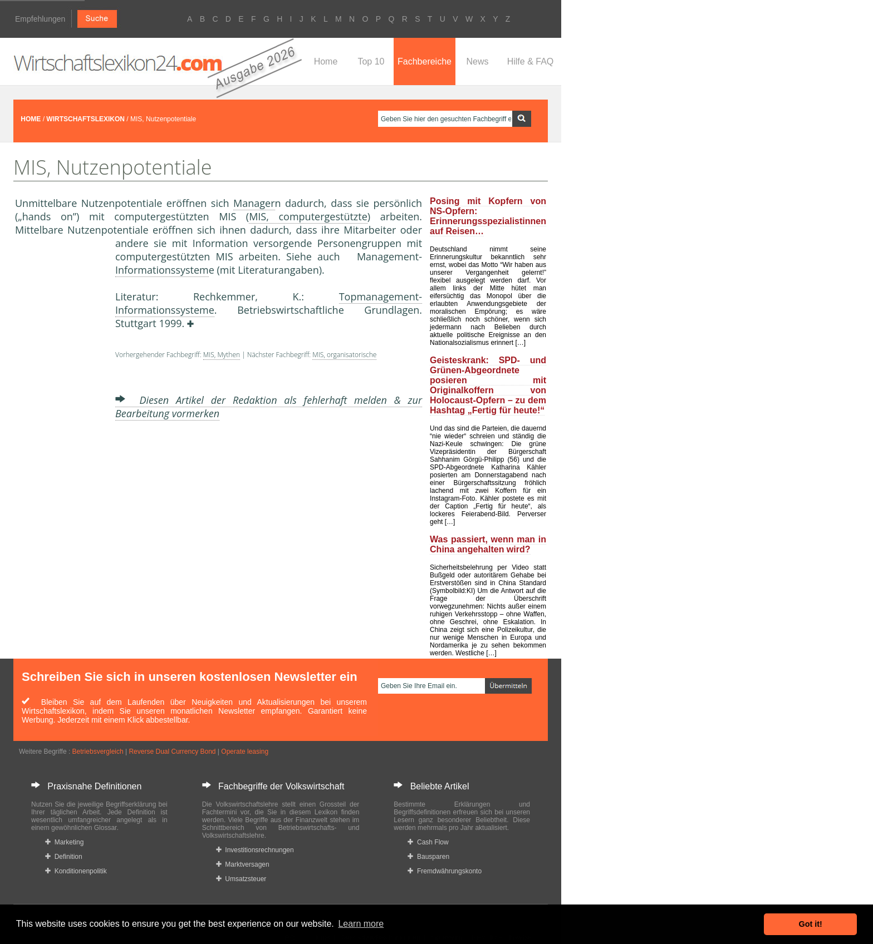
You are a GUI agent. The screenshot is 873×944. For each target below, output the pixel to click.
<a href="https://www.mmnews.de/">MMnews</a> (59, 422)
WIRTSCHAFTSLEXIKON (85, 119)
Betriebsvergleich (98, 751)
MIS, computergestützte (308, 216)
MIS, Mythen (221, 354)
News (477, 61)
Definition (63, 857)
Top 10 (370, 61)
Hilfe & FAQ (530, 61)
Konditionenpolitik (76, 871)
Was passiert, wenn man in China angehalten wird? (488, 544)
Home (326, 61)
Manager (253, 203)
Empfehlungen (40, 18)
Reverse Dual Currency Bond (172, 751)
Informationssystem (162, 269)
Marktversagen (242, 864)
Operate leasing (244, 751)
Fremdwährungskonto (445, 871)
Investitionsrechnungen (255, 850)
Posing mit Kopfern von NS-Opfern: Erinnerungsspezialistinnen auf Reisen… (488, 216)
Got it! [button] (810, 924)
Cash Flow (428, 842)
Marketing (64, 842)
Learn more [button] (361, 923)
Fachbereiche (425, 61)
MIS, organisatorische (344, 354)
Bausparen (428, 857)
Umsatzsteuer (241, 879)
